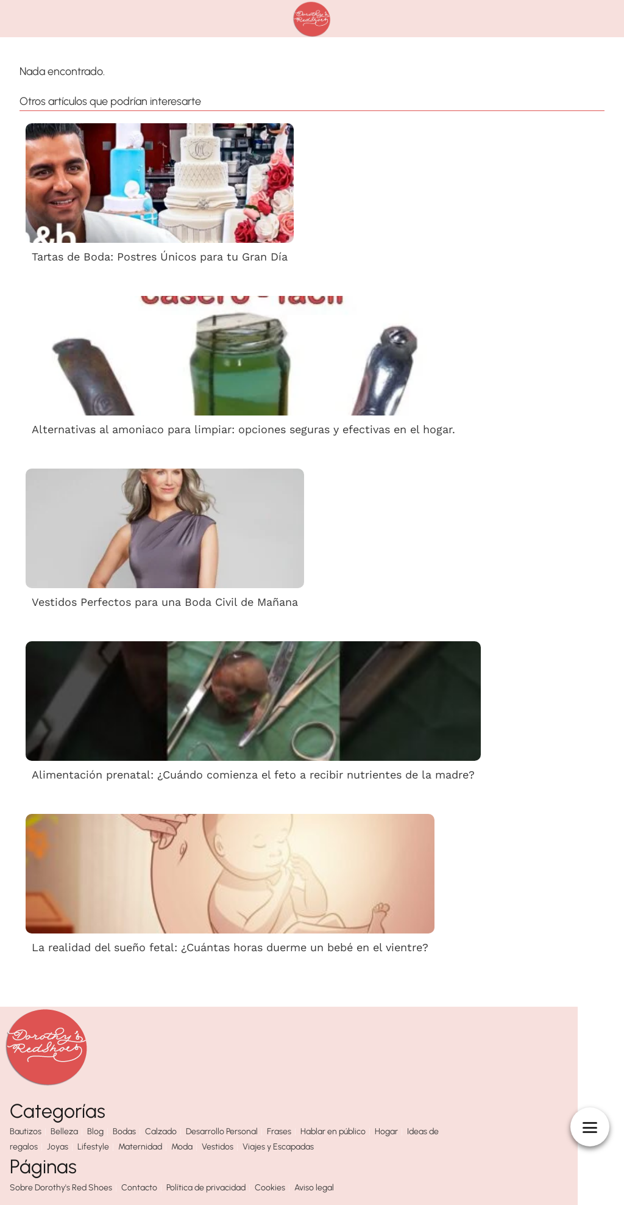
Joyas (57, 1147)
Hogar (386, 1131)
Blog (95, 1131)
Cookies (270, 1187)
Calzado (161, 1131)
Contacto (139, 1187)
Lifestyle (93, 1147)
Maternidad (140, 1147)
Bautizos (25, 1131)
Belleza (64, 1131)
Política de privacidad (206, 1187)
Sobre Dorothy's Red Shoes (61, 1187)
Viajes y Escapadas (278, 1147)
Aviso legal (314, 1187)
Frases (279, 1131)
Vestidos (217, 1147)
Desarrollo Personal (222, 1131)
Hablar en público (333, 1131)
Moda (182, 1147)
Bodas (124, 1131)
